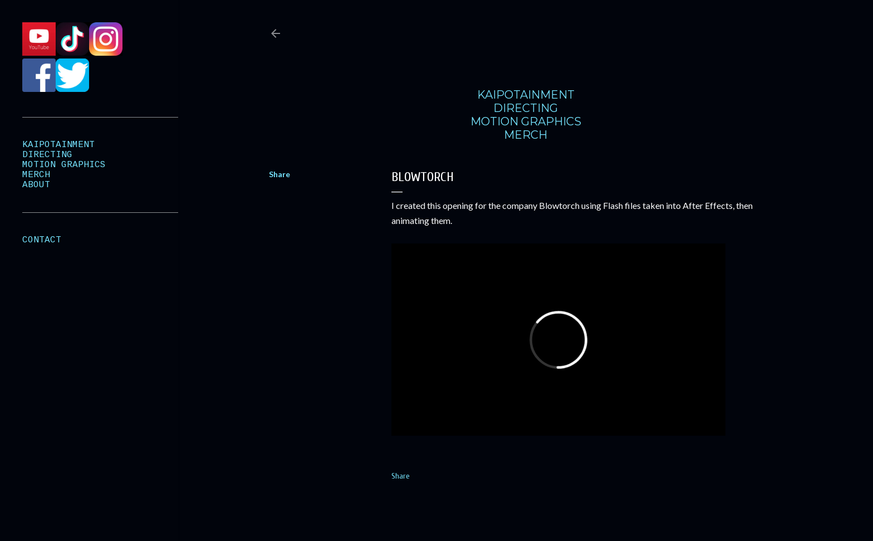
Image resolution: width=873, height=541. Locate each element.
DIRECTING (525, 108)
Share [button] (279, 174)
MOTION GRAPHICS (525, 121)
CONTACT (41, 240)
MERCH (525, 135)
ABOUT (36, 185)
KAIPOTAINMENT (526, 94)
